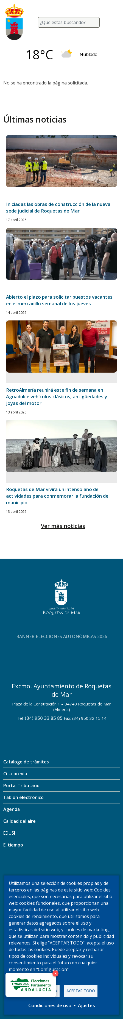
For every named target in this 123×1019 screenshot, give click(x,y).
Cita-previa (15, 774)
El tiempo (13, 845)
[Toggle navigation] (113, 22)
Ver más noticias (63, 526)
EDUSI (9, 833)
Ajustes (86, 1005)
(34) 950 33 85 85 (44, 718)
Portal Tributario (21, 785)
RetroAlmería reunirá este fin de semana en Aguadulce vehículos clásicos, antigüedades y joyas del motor (56, 396)
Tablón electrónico (23, 797)
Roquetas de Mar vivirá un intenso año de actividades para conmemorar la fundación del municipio (58, 496)
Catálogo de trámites (26, 762)
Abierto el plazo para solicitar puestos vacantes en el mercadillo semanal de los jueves (59, 300)
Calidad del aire (19, 821)
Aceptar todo (80, 990)
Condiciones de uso (49, 1005)
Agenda (11, 809)
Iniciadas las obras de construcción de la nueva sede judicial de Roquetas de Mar (58, 207)
